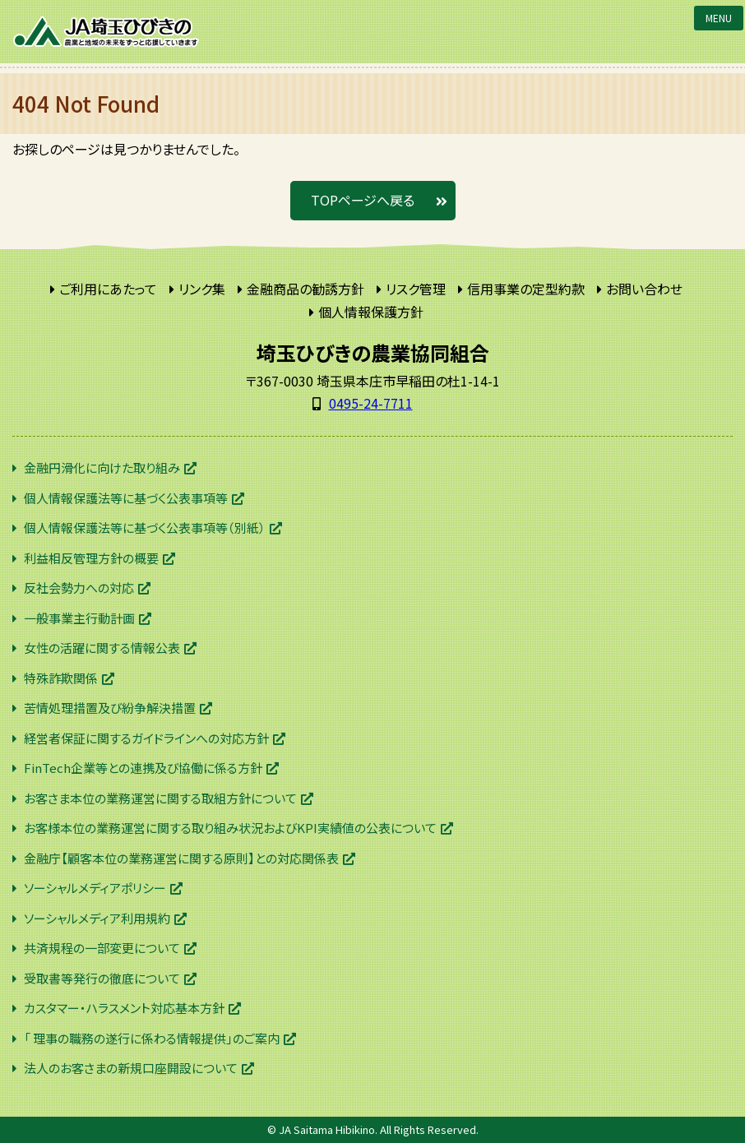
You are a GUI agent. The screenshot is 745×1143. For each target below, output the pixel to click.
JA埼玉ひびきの (107, 31)
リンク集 (201, 288)
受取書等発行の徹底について (102, 978)
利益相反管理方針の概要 (91, 558)
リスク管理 (416, 288)
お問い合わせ (644, 288)
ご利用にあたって (108, 288)
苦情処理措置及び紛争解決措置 (110, 707)
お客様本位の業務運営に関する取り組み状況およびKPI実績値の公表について (230, 827)
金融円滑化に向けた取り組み (102, 467)
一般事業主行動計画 (79, 618)
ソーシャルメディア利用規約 (97, 918)
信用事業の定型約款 (526, 288)
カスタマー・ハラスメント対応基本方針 (124, 1007)
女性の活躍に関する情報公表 (102, 647)
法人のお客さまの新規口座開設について (131, 1067)
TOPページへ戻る (362, 200)
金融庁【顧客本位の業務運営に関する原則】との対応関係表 (181, 858)
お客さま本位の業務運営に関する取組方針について (160, 798)
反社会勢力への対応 (79, 587)
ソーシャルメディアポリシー (95, 887)
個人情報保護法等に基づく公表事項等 (126, 498)
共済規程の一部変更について (102, 947)
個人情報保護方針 (370, 312)
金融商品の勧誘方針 (305, 288)
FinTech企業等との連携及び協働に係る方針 (143, 767)
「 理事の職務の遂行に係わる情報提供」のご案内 (152, 1038)
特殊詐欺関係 (61, 678)
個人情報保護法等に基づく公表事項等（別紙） (145, 527)
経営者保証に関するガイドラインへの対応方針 (146, 738)
